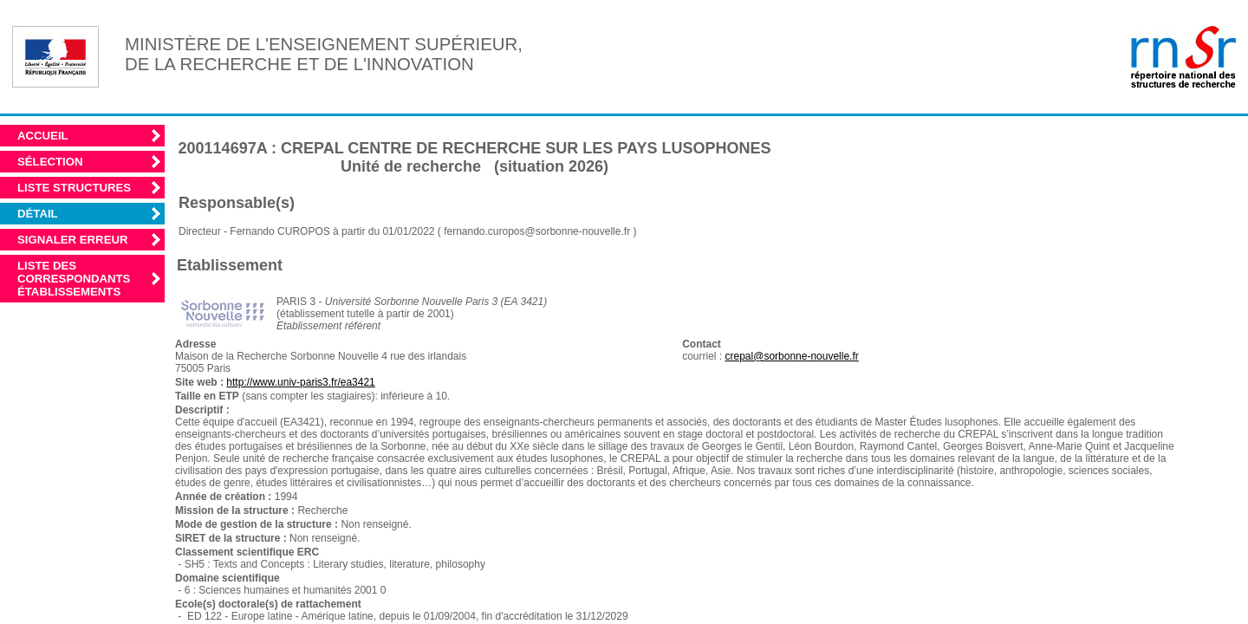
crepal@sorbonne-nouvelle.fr (792, 356)
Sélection (49, 161)
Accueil (42, 135)
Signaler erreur (72, 239)
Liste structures (74, 187)
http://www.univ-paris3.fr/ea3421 (300, 382)
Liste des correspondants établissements (73, 278)
